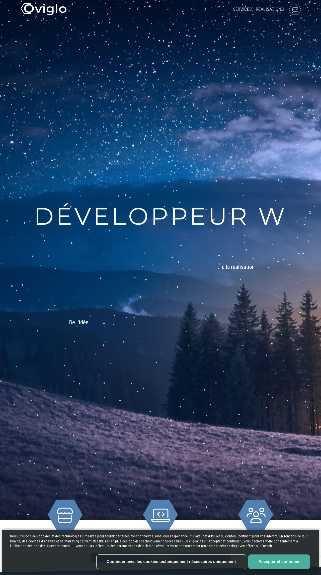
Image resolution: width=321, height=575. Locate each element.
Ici (73, 561)
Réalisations (270, 9)
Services (242, 9)
